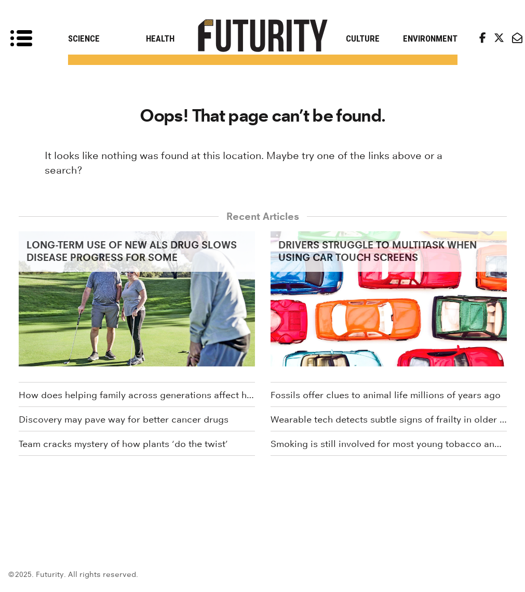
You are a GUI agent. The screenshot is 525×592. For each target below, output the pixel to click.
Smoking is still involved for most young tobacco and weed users (389, 444)
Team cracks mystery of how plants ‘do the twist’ (123, 444)
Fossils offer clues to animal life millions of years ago (386, 395)
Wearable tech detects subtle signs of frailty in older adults (389, 419)
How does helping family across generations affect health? (137, 395)
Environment (430, 38)
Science (84, 38)
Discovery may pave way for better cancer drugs (123, 419)
